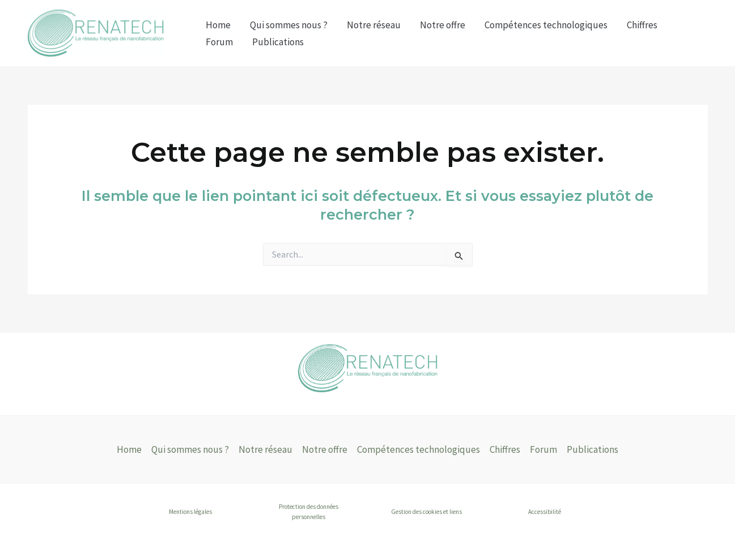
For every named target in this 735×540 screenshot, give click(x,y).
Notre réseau (374, 25)
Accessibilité (544, 512)
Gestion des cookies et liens (426, 512)
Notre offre (442, 25)
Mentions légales (190, 512)
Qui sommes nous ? (289, 25)
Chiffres (642, 25)
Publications (278, 42)
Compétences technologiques (546, 25)
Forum (219, 42)
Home (218, 25)
